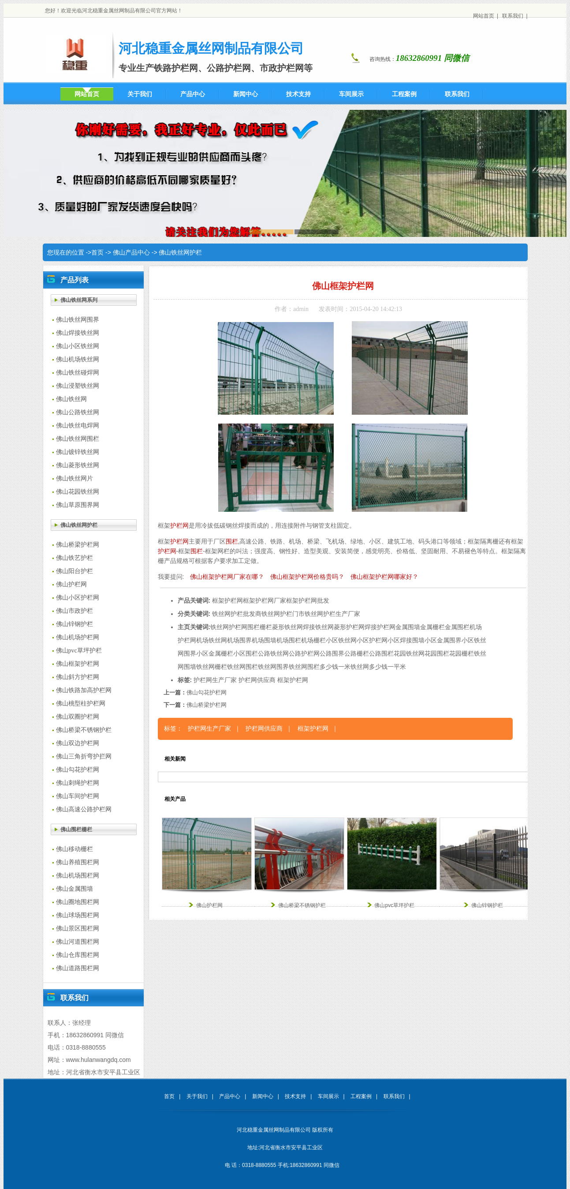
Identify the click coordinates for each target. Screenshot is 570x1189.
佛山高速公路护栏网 (84, 809)
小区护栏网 (372, 640)
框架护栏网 (227, 600)
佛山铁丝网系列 (78, 300)
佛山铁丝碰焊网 (77, 372)
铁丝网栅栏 (211, 666)
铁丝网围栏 (242, 666)
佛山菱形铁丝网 (77, 465)
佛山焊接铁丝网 (77, 333)
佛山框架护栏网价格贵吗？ (307, 576)
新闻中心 (262, 1096)
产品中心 (229, 1096)
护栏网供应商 (257, 679)
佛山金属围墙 (74, 888)
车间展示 (328, 1096)
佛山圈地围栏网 (77, 902)
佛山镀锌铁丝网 (77, 452)
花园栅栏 (461, 653)
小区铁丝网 (341, 640)
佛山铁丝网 (71, 399)
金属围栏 (457, 626)
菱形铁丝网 (287, 626)
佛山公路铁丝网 (77, 412)
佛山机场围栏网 (77, 875)
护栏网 (179, 525)
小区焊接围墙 (406, 640)
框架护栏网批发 (307, 600)
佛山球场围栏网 (77, 915)
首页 (97, 252)
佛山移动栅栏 (74, 849)
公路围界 (332, 653)
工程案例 (361, 1096)
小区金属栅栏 (214, 653)
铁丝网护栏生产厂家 (332, 613)
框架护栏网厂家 (264, 600)
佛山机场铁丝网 (77, 359)
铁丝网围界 (273, 666)
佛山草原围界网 (77, 505)
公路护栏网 (304, 653)
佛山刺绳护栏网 (77, 783)
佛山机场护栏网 (77, 637)
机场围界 (239, 640)
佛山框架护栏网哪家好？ (384, 576)
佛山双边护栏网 (77, 743)
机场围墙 (264, 640)
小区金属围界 (443, 640)
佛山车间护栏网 (77, 796)
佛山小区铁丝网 (77, 346)
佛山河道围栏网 (77, 941)
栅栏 (266, 626)
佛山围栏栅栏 (76, 829)
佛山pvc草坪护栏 (79, 650)
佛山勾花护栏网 (77, 769)
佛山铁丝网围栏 (77, 438)
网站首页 (483, 16)
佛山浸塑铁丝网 (77, 386)
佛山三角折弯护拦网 (84, 756)
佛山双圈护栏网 (77, 716)
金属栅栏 (432, 626)
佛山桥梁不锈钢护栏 (84, 730)
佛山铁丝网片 (74, 478)
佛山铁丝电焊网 (77, 425)
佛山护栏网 (71, 584)
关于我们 (197, 1096)
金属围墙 (407, 626)
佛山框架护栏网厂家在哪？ (227, 576)
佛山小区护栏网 (77, 597)
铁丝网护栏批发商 (236, 613)
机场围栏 (288, 640)
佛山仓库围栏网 (77, 955)
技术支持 (295, 1096)
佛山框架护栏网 (77, 663)
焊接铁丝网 (318, 626)
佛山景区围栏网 (77, 928)
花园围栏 (437, 653)
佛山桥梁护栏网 (77, 544)
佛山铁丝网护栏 (180, 252)
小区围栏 (245, 653)
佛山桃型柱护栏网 (80, 703)
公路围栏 (381, 653)
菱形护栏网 (349, 626)
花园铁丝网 (409, 653)
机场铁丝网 (211, 640)
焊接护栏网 (380, 626)
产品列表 (74, 280)
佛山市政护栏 (74, 611)
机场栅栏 (313, 640)
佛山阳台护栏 (74, 571)
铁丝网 (219, 626)
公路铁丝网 (273, 653)
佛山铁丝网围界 (77, 319)
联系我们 (512, 16)
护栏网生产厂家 (215, 679)
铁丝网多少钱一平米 (378, 666)
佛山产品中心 (131, 252)
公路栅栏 (356, 653)
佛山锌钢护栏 (74, 624)
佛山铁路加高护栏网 (84, 690)
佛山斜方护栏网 (77, 677)
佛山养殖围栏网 (77, 862)
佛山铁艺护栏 (74, 558)
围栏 (232, 541)
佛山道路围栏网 (77, 968)
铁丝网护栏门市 (283, 613)
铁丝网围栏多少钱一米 (319, 666)
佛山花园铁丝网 (77, 491)
